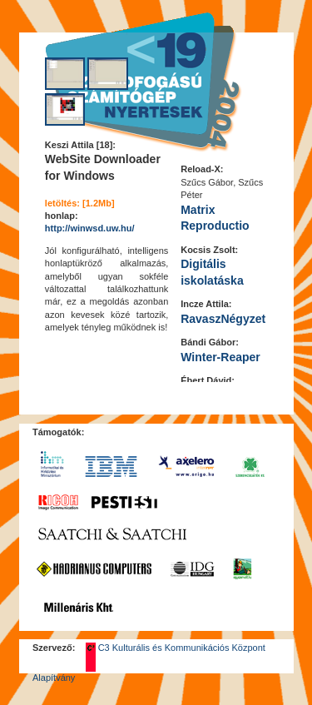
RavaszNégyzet (223, 318)
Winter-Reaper (220, 357)
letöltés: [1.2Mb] (80, 203)
